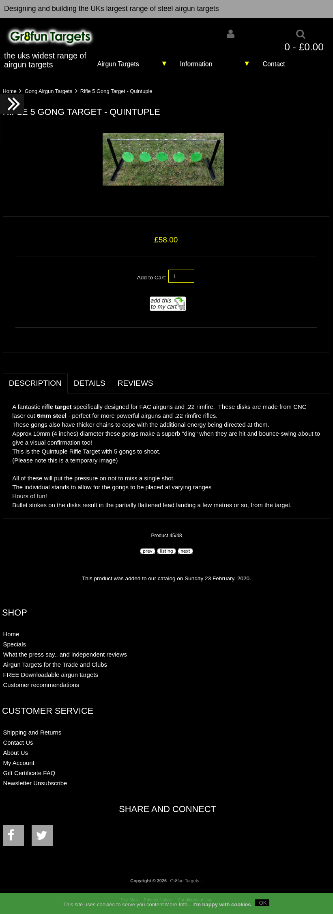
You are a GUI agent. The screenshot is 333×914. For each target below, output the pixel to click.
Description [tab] (35, 383)
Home (9, 91)
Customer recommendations (41, 684)
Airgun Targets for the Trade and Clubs (55, 664)
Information (196, 64)
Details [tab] (89, 383)
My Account (18, 762)
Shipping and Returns (32, 732)
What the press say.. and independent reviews (65, 654)
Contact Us (18, 742)
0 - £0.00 (304, 46)
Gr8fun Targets (184, 880)
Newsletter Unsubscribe (35, 783)
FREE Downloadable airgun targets (50, 674)
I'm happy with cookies (222, 907)
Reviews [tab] (135, 383)
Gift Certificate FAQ (29, 772)
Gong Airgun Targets (48, 91)
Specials (14, 644)
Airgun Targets (118, 64)
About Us (15, 752)
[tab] (165, 379)
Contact (273, 64)
